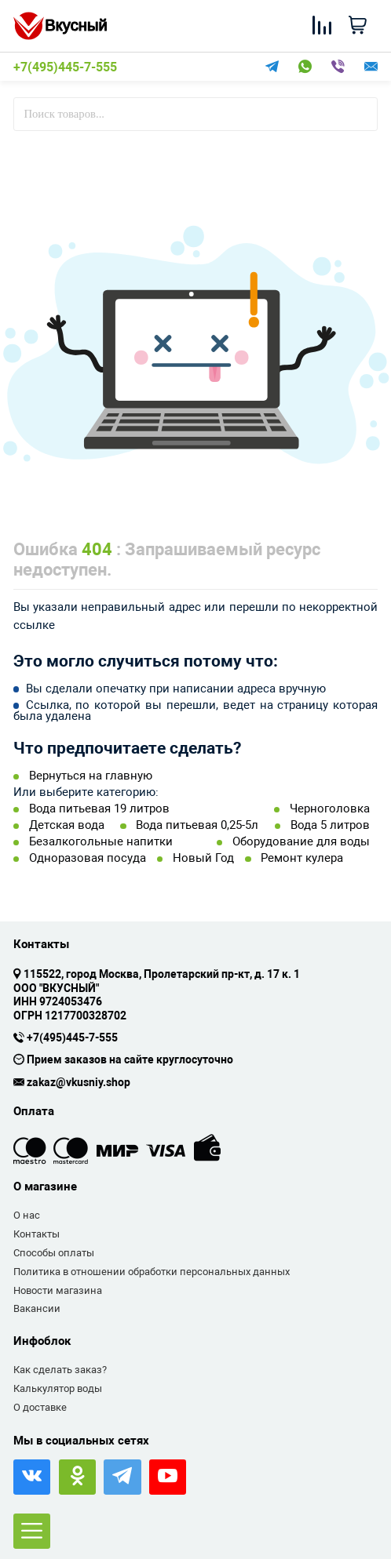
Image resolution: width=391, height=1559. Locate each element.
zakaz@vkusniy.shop (78, 1082)
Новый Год (203, 858)
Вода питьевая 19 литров (99, 809)
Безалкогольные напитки (101, 842)
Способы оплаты (53, 1253)
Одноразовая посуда (87, 858)
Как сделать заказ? (60, 1370)
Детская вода (66, 825)
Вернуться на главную (90, 776)
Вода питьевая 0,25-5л (197, 825)
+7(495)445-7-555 (65, 67)
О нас (26, 1215)
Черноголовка (330, 809)
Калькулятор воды (57, 1388)
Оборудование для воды (301, 842)
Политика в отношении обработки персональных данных (151, 1271)
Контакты (36, 1234)
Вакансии (36, 1308)
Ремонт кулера (302, 858)
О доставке (40, 1407)
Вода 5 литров (330, 825)
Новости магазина (57, 1290)
